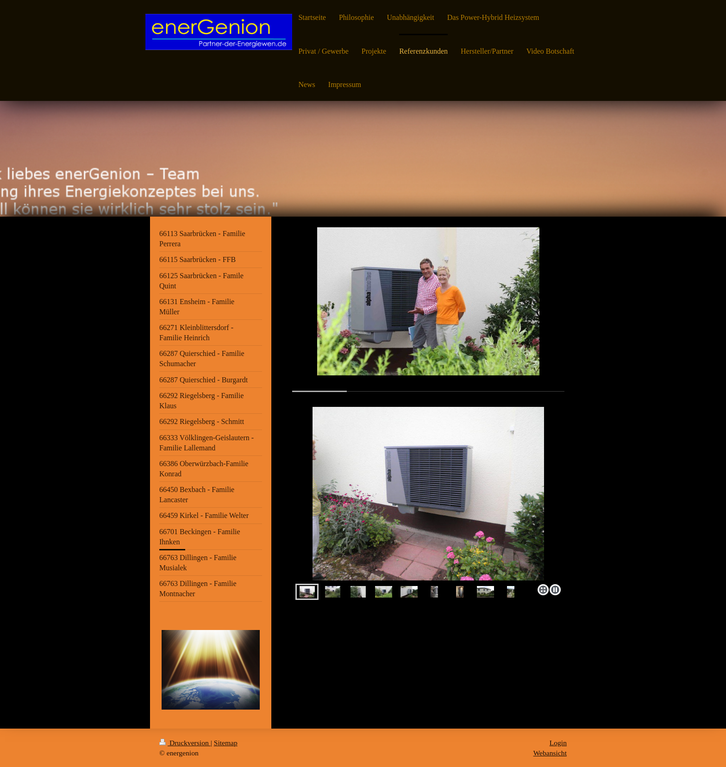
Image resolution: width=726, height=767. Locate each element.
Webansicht (550, 753)
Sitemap (226, 743)
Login (558, 743)
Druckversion (185, 743)
